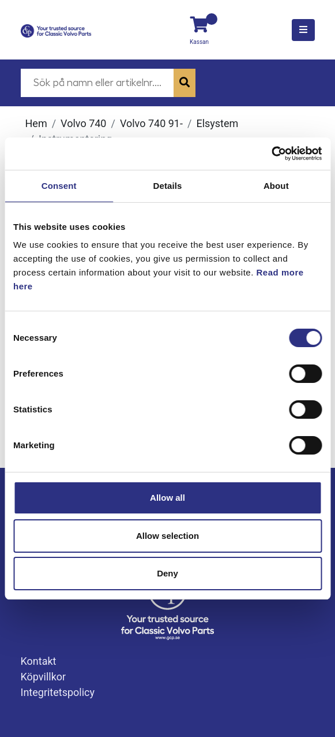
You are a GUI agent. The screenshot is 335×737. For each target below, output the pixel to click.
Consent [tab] (59, 186)
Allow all (167, 497)
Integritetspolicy (58, 692)
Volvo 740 (83, 123)
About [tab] (276, 186)
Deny (167, 573)
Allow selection (167, 536)
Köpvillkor (43, 677)
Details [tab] (167, 186)
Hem (36, 123)
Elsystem (217, 123)
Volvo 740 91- (151, 123)
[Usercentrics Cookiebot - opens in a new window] (271, 153)
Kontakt (39, 661)
